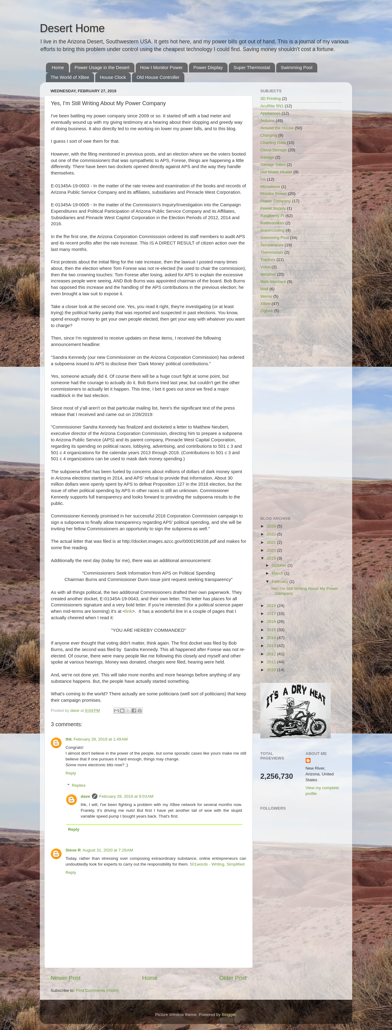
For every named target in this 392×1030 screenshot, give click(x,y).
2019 (272, 558)
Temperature (272, 245)
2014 (272, 637)
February (280, 581)
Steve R (73, 850)
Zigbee (266, 310)
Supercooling (272, 230)
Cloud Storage (273, 150)
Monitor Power (273, 193)
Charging (268, 135)
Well (264, 289)
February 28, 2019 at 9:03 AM (126, 796)
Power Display (208, 67)
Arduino (267, 120)
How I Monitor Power (161, 67)
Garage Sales (273, 164)
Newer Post (66, 978)
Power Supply (273, 208)
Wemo (266, 296)
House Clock (113, 77)
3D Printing (270, 98)
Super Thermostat (251, 67)
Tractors (267, 259)
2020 (272, 550)
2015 (272, 629)
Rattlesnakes (272, 223)
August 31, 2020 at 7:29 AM (108, 850)
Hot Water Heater (276, 172)
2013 (272, 645)
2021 (272, 542)
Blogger (229, 1014)
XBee (265, 303)
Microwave (270, 186)
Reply (71, 773)
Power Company (275, 201)
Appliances (270, 113)
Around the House (277, 128)
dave (85, 796)
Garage (267, 157)
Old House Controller (158, 77)
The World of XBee (70, 77)
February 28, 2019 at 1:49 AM (101, 739)
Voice (265, 267)
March (278, 573)
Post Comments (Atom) (97, 990)
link (128, 611)
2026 (272, 526)
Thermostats (271, 252)
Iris (263, 179)
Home (58, 67)
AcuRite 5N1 (272, 106)
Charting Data (273, 142)
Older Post (233, 978)
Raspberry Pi (272, 215)
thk (69, 739)
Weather (268, 274)
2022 (272, 534)
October (280, 565)
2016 (272, 621)
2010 (272, 670)
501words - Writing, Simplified (217, 864)
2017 (272, 613)
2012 (272, 654)
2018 (272, 605)
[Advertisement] (300, 415)
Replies (79, 785)
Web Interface (273, 281)
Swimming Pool (296, 67)
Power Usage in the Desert (102, 67)
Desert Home (72, 28)
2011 (272, 662)
